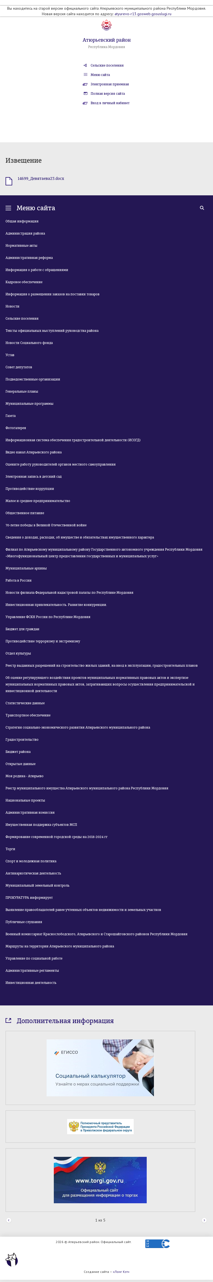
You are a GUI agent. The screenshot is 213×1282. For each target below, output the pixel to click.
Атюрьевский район (107, 40)
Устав (10, 355)
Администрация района (25, 233)
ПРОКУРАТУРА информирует (29, 898)
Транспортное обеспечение (28, 715)
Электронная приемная (110, 84)
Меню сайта (100, 75)
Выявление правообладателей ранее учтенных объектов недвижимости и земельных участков (83, 910)
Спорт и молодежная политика (31, 861)
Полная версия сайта (108, 94)
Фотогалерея (16, 428)
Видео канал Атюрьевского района (34, 452)
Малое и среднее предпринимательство (38, 501)
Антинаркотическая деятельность (33, 873)
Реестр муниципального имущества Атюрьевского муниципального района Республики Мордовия (87, 788)
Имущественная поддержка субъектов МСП (41, 825)
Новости (12, 306)
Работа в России (19, 580)
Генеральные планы (22, 391)
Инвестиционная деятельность (31, 983)
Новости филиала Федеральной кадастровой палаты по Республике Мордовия (69, 593)
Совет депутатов (19, 367)
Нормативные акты (21, 246)
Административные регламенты (32, 971)
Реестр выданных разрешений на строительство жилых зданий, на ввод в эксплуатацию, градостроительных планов (102, 666)
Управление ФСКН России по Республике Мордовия (48, 617)
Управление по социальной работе (34, 958)
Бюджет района (18, 752)
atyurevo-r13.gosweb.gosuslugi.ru (143, 13)
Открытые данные (21, 764)
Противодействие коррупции (30, 489)
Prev (9, 1220)
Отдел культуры (18, 653)
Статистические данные (25, 703)
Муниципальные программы (30, 404)
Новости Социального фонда (29, 343)
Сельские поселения (107, 65)
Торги (10, 849)
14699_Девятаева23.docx (41, 178)
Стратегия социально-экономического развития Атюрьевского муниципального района (78, 727)
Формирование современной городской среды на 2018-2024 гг (57, 837)
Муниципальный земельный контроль (37, 885)
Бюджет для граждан (22, 629)
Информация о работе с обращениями (37, 270)
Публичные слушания (24, 922)
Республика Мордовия (106, 47)
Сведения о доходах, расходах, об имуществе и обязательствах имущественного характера (80, 537)
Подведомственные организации (33, 379)
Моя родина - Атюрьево (25, 776)
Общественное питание (25, 513)
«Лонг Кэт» (121, 1272)
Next (204, 1220)
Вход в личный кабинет (110, 103)
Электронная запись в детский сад (34, 477)
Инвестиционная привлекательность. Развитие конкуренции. (56, 605)
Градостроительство (22, 740)
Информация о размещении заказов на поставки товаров (53, 294)
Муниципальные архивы (26, 568)
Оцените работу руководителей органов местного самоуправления (61, 464)
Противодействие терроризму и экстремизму (43, 641)
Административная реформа (29, 258)
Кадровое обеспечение (24, 282)
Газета (11, 416)
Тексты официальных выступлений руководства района (52, 331)
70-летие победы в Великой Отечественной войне (46, 525)
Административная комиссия (30, 813)
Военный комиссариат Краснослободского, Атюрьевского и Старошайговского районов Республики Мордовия (96, 934)
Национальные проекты (25, 800)
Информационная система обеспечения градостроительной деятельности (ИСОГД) (73, 440)
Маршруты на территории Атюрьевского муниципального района (60, 946)
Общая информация (22, 221)
